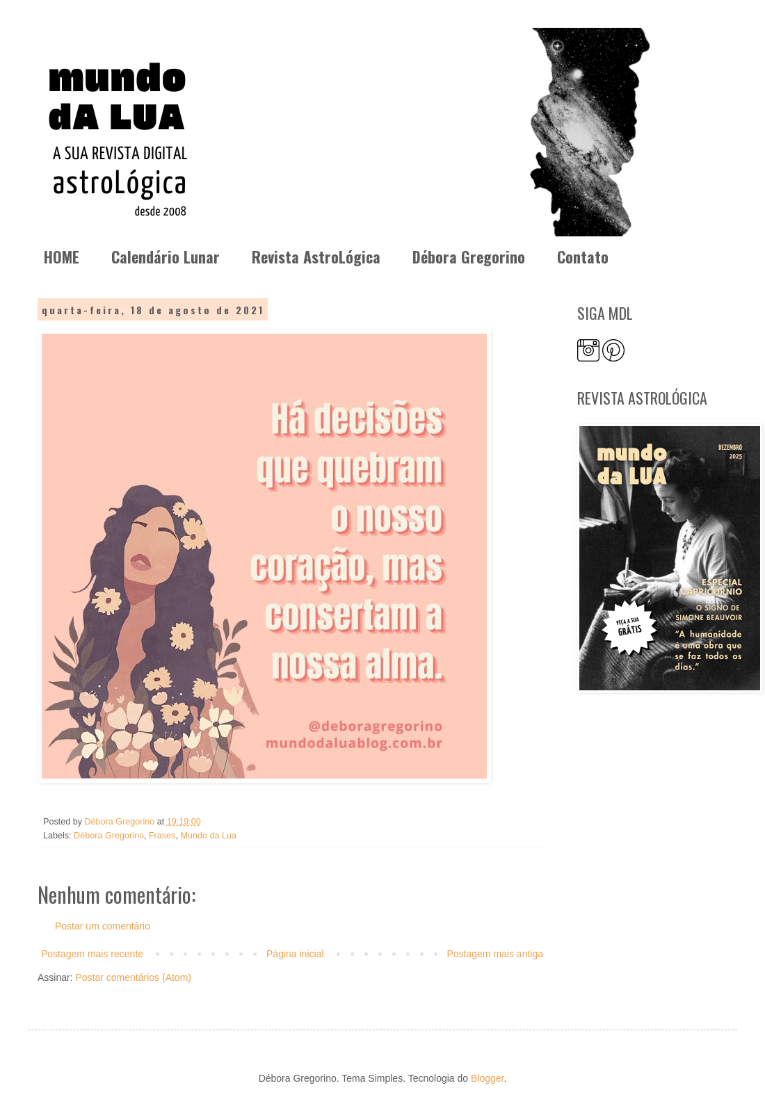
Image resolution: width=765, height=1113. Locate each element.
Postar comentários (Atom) (133, 977)
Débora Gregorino (468, 256)
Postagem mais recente (92, 953)
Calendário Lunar (165, 256)
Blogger (487, 1078)
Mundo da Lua (208, 835)
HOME (61, 256)
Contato (583, 256)
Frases (162, 835)
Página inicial (295, 953)
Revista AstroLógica (316, 256)
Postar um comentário (102, 926)
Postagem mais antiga (494, 953)
